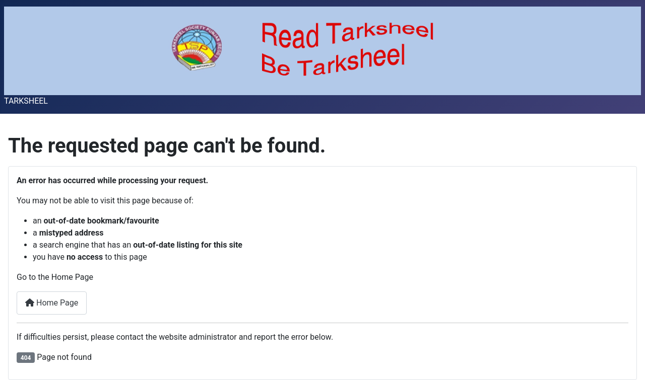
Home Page (51, 303)
